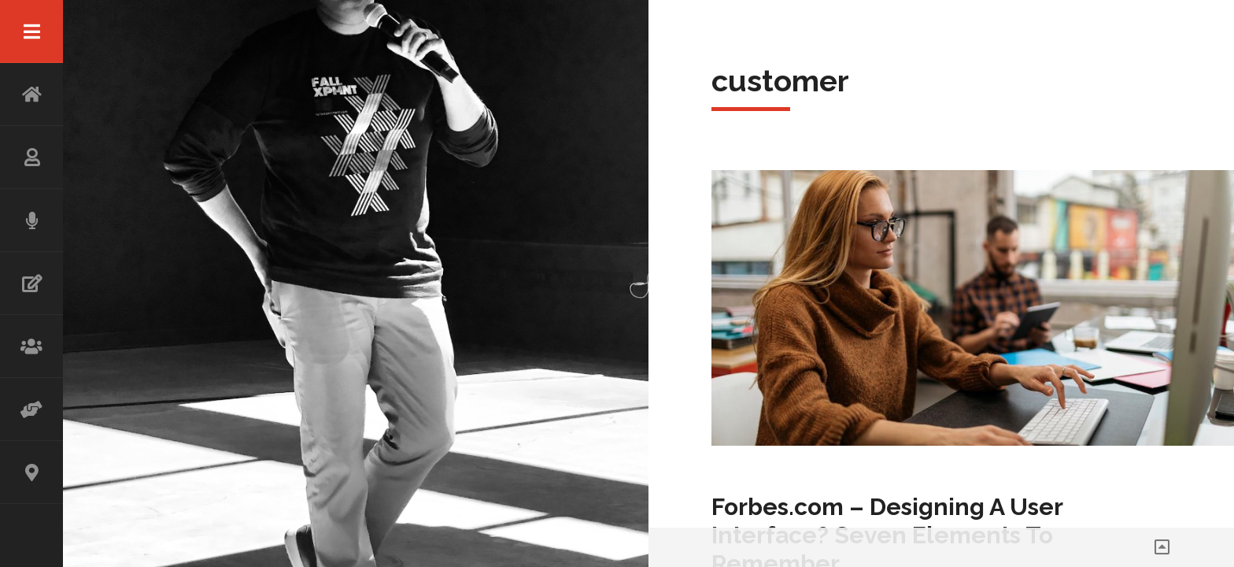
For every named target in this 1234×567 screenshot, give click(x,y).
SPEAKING (31, 220)
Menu (31, 31)
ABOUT (31, 157)
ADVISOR (31, 409)
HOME (31, 94)
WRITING (31, 283)
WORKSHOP (31, 346)
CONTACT (31, 472)
